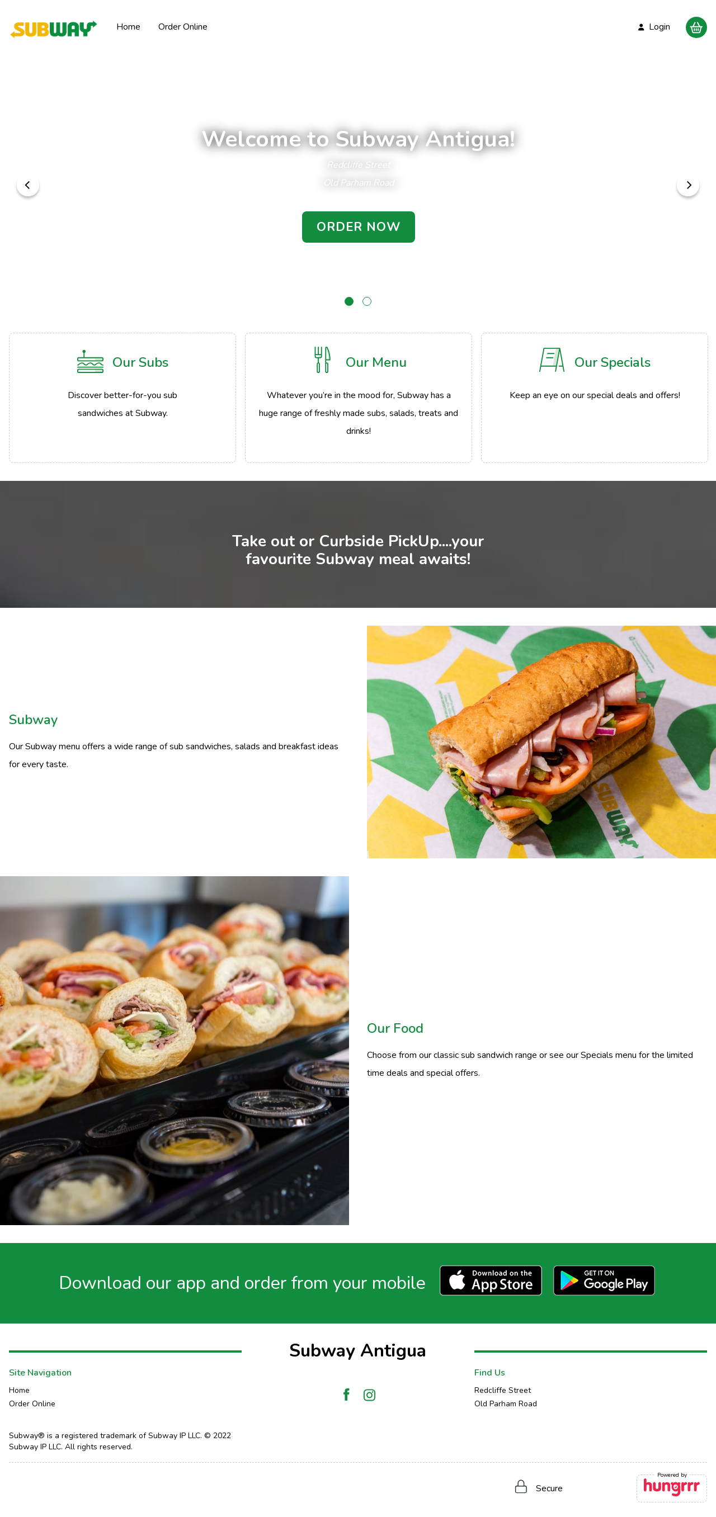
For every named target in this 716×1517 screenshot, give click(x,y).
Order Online (183, 27)
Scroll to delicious (358, 267)
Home (128, 27)
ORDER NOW (359, 227)
